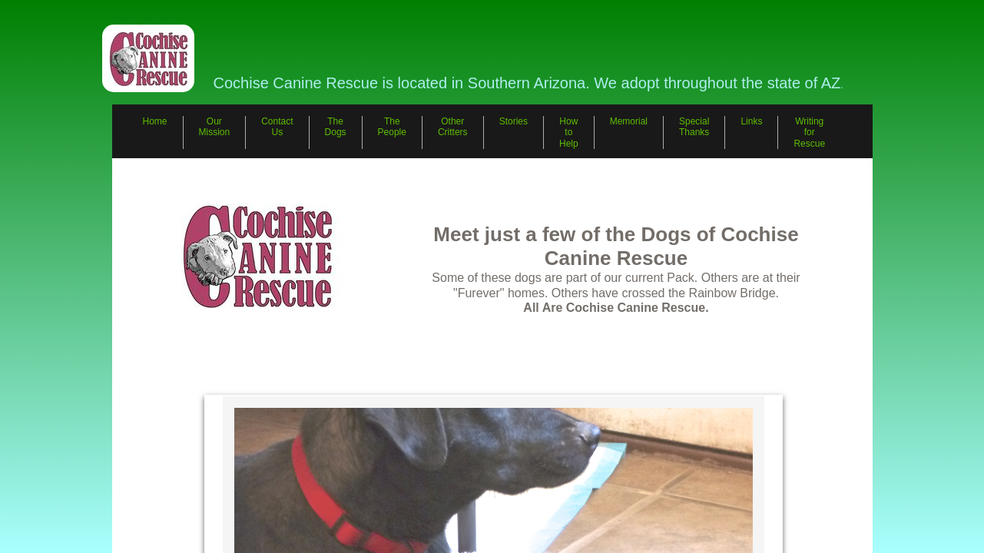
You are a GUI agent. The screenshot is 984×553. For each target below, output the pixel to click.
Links (751, 121)
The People (392, 126)
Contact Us (277, 126)
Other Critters (453, 126)
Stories (513, 121)
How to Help (568, 132)
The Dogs (335, 126)
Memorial (629, 121)
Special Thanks (694, 126)
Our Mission (214, 126)
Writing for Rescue (809, 132)
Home (155, 121)
